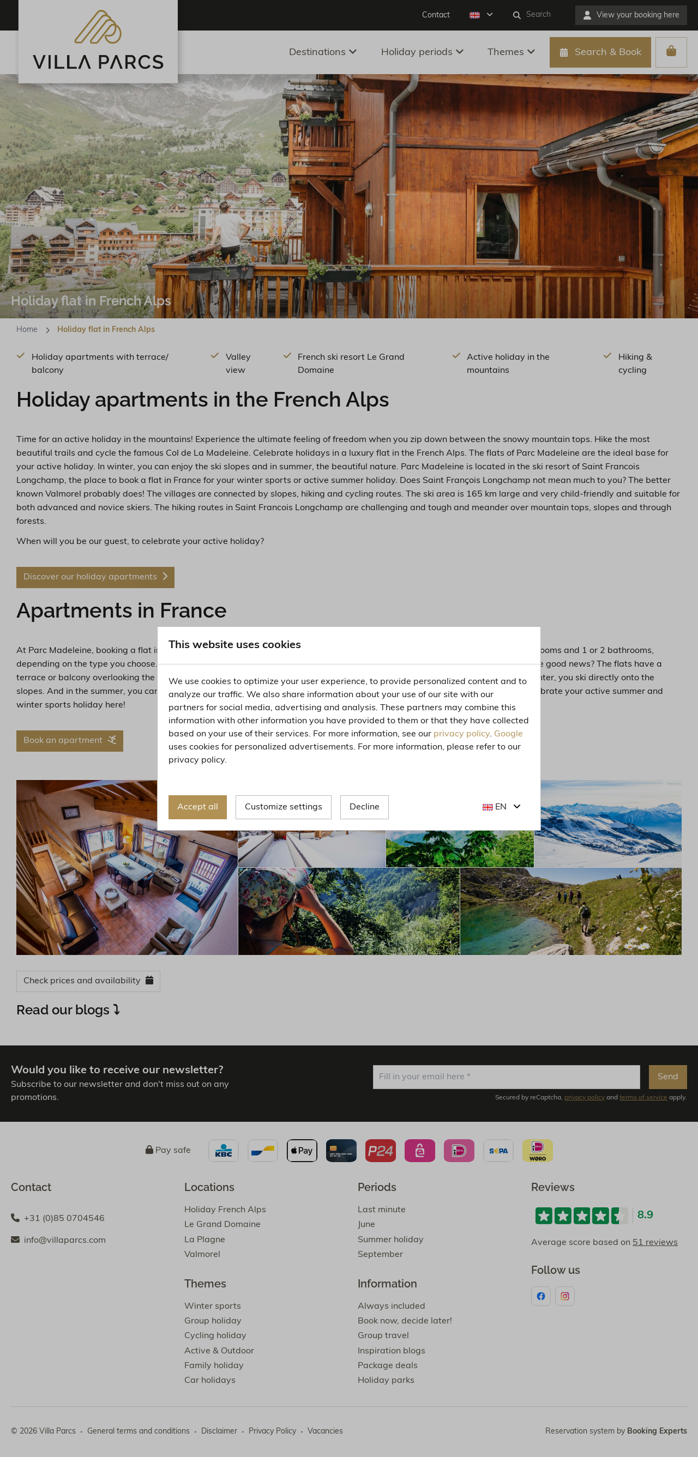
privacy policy (462, 734)
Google (508, 734)
